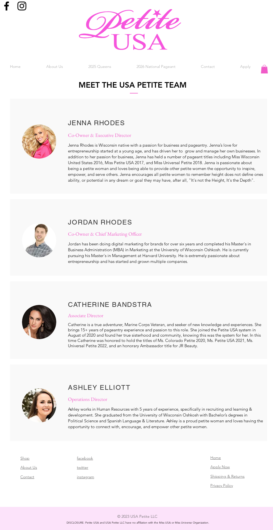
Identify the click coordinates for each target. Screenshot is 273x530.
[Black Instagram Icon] (22, 6)
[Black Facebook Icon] (7, 6)
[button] (54, 66)
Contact (27, 476)
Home (215, 457)
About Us (28, 467)
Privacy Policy (221, 485)
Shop (25, 458)
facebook (85, 458)
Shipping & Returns (227, 476)
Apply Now (220, 466)
